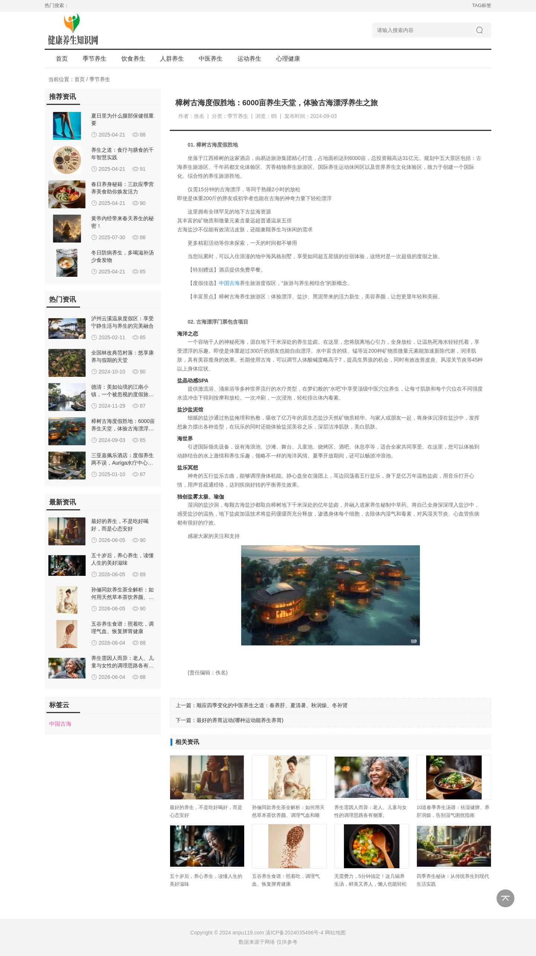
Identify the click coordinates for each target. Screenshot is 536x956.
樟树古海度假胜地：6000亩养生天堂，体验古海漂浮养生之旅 (123, 428)
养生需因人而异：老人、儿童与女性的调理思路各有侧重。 (122, 665)
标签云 (59, 705)
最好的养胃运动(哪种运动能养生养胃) (240, 720)
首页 (62, 58)
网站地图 (335, 933)
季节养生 (99, 79)
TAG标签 (481, 5)
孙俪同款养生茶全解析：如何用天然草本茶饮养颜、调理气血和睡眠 (122, 597)
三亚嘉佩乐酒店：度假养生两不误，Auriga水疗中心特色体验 (122, 462)
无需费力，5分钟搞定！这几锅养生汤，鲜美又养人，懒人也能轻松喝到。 (370, 884)
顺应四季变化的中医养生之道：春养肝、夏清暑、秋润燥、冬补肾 (272, 705)
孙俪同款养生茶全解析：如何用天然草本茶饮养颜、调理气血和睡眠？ (288, 815)
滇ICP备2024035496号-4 (294, 933)
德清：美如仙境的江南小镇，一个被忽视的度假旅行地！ (122, 394)
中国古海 (229, 283)
